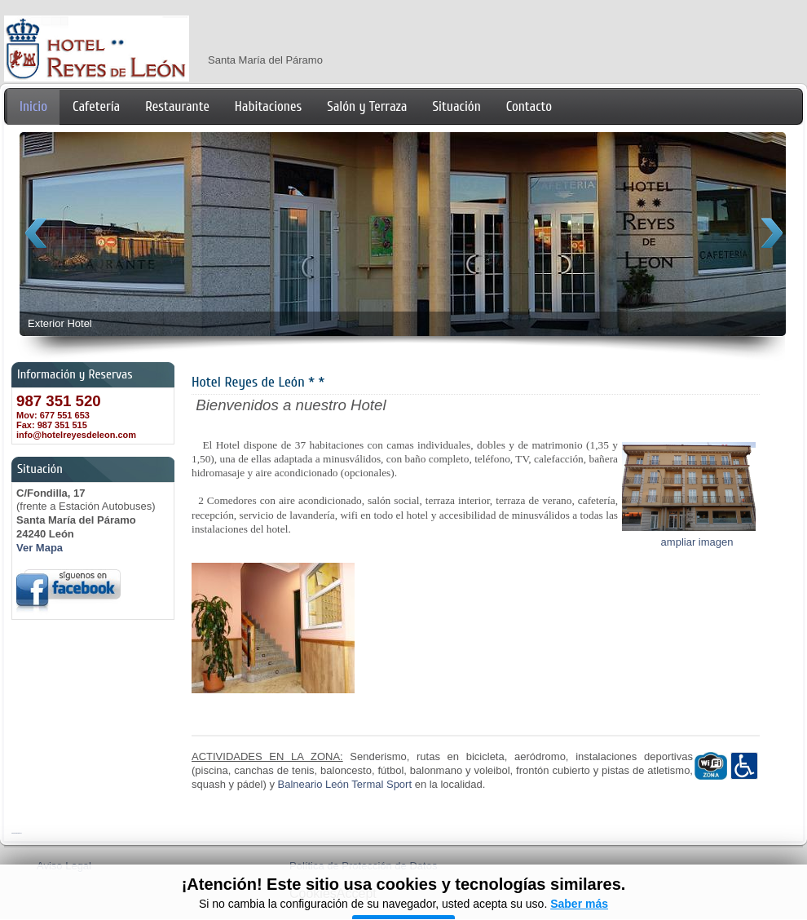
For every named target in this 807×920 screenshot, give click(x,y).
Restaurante (177, 106)
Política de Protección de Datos (363, 866)
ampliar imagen (697, 542)
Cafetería (96, 106)
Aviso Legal (64, 866)
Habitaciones (268, 106)
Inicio (33, 106)
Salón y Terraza (367, 106)
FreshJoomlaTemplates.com (16, 833)
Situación (457, 106)
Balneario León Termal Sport (345, 784)
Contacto (529, 106)
